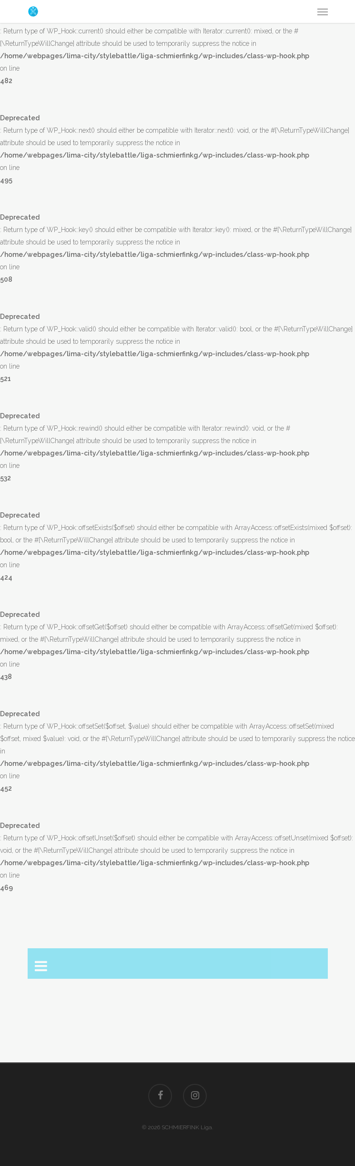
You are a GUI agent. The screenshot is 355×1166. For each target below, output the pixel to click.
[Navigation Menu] (322, 11)
